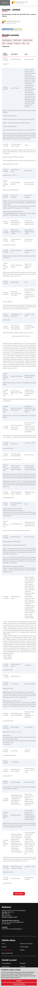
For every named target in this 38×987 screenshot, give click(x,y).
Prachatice (10, 43)
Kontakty (22, 950)
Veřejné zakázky (24, 946)
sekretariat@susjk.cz (18, 922)
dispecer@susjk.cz (17, 929)
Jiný (28, 43)
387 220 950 (5, 929)
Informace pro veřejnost (26, 943)
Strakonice (17, 43)
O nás (3, 943)
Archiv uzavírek (19, 893)
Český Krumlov (17, 40)
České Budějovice (7, 40)
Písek (3, 43)
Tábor (23, 43)
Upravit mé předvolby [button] (19, 984)
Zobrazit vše (5, 46)
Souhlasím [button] (19, 980)
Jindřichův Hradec (27, 40)
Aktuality (4, 946)
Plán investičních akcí (7, 953)
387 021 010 (5, 922)
